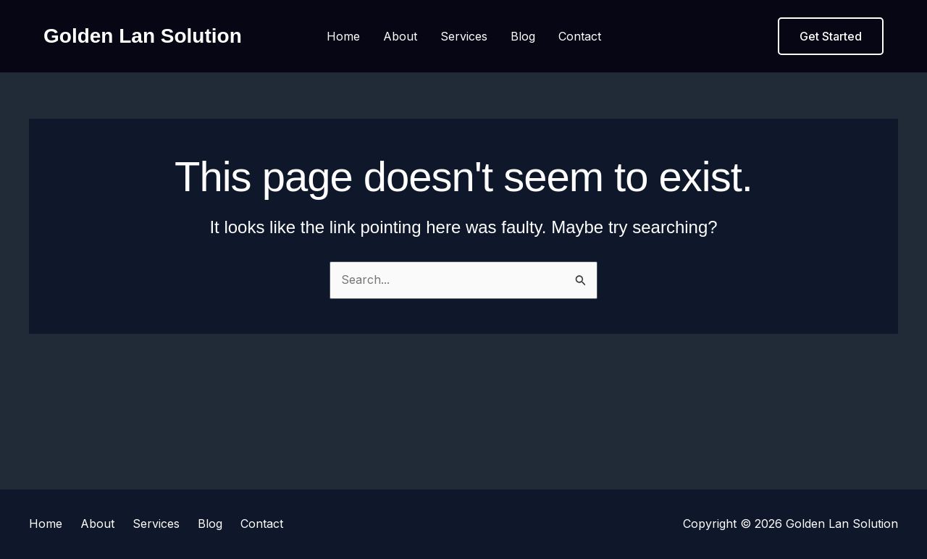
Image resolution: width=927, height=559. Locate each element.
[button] (831, 36)
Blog (523, 36)
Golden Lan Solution (142, 36)
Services (463, 36)
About (400, 36)
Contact (579, 36)
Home (343, 36)
